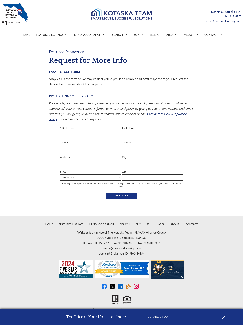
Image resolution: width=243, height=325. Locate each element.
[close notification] (223, 316)
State (63, 171)
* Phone (126, 142)
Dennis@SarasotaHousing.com (223, 21)
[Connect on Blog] (128, 288)
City (124, 157)
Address (65, 157)
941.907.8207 (127, 243)
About (174, 224)
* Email (64, 142)
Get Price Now (158, 316)
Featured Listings (71, 224)
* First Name (67, 128)
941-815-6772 (233, 16)
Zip (124, 171)
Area (161, 224)
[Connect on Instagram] (136, 288)
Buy (138, 224)
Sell (149, 224)
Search (125, 224)
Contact (192, 224)
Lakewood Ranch (101, 224)
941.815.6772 (101, 243)
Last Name (128, 128)
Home (26, 34)
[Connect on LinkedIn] (120, 288)
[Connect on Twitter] (112, 288)
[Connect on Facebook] (104, 288)
